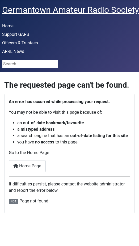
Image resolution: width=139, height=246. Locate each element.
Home (8, 25)
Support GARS (15, 34)
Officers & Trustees (20, 42)
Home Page (27, 165)
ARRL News (13, 51)
